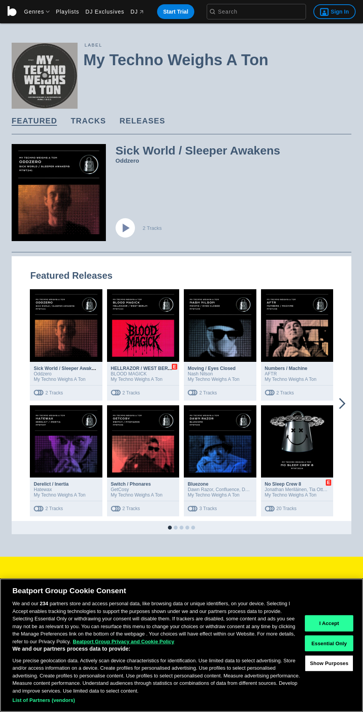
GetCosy (120, 489)
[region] (181, 645)
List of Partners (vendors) (43, 700)
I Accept (329, 623)
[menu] (34, 12)
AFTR (271, 374)
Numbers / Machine (286, 368)
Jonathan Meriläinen (286, 489)
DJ (136, 12)
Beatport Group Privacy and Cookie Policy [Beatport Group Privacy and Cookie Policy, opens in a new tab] (124, 641)
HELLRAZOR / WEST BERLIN (143, 368)
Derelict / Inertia (51, 484)
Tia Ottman (320, 489)
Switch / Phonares (131, 484)
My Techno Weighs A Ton (59, 379)
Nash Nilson (200, 374)
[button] (170, 528)
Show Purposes (329, 663)
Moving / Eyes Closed (211, 368)
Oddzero (127, 160)
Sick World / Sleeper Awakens (67, 368)
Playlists (67, 12)
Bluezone (198, 484)
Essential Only (329, 643)
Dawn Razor (200, 489)
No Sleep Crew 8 (283, 484)
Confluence (227, 489)
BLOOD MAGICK (129, 374)
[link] (34, 121)
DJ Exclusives (104, 12)
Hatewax (43, 489)
